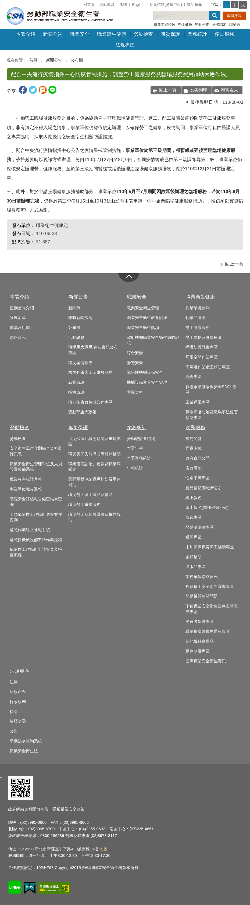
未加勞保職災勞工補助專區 (209, 547)
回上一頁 (167, 90)
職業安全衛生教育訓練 (147, 317)
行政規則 (18, 702)
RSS (123, 4)
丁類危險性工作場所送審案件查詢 (36, 517)
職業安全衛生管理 (143, 308)
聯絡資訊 (18, 337)
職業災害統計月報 (26, 479)
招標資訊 (76, 392)
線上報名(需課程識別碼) (206, 507)
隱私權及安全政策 (68, 809)
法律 (14, 682)
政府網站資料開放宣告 (28, 809)
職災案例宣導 (80, 363)
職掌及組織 (20, 327)
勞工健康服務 (197, 327)
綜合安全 (135, 353)
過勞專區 (193, 537)
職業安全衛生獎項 (143, 327)
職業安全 (79, 34)
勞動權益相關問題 (201, 596)
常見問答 (193, 438)
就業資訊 (76, 382)
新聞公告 (52, 34)
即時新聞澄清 (80, 317)
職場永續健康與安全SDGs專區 (210, 390)
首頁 (33, 60)
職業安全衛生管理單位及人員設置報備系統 (36, 467)
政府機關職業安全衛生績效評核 (153, 340)
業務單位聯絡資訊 (201, 576)
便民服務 (224, 34)
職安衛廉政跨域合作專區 (90, 402)
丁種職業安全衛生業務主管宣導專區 (211, 609)
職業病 (234, 25)
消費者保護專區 (199, 621)
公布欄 (77, 60)
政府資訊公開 (197, 458)
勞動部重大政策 (82, 412)
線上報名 (193, 498)
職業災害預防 (164, 25)
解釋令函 (18, 721)
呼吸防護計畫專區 (201, 347)
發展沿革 (18, 317)
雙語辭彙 (194, 4)
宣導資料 (135, 392)
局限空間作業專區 (201, 357)
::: (1, 4)
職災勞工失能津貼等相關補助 (94, 454)
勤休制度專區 (197, 651)
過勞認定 (219, 25)
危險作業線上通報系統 (30, 530)
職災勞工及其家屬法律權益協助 (94, 517)
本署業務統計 (139, 458)
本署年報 (135, 448)
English (138, 4)
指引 (14, 711)
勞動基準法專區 (199, 527)
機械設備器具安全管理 (147, 382)
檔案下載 (193, 448)
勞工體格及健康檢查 (203, 337)
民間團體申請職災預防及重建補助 (94, 482)
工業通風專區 (197, 402)
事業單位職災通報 (26, 489)
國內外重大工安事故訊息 (90, 372)
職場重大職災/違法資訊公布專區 (93, 350)
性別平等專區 (197, 478)
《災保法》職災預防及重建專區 (94, 441)
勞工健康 (185, 25)
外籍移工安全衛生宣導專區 (209, 586)
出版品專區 (195, 567)
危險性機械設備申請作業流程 (36, 540)
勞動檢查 (202, 25)
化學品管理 (195, 317)
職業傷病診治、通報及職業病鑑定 (94, 467)
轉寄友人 (229, 90)
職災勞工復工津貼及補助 (90, 494)
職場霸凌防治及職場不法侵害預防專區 (211, 415)
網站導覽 (107, 4)
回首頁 (89, 4)
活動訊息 (76, 337)
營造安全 (135, 363)
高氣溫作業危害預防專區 (207, 367)
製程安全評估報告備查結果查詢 (36, 502)
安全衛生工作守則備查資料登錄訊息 (36, 451)
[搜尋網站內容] (186, 15)
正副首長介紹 (22, 308)
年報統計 (135, 468)
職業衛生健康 (111, 34)
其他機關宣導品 (199, 641)
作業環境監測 (197, 308)
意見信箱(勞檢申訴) (165, 4)
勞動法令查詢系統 (26, 741)
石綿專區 (193, 377)
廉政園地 (193, 468)
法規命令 (18, 692)
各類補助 (193, 557)
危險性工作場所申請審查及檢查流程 (36, 552)
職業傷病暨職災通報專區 (207, 631)
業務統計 (197, 34)
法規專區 (125, 45)
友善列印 (198, 90)
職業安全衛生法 (24, 751)
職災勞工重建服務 (84, 504)
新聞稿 (74, 308)
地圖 (103, 849)
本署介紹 (25, 34)
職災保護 (170, 34)
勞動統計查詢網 (141, 438)
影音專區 (193, 517)
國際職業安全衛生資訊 (205, 661)
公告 (14, 731)
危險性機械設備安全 (145, 372)
